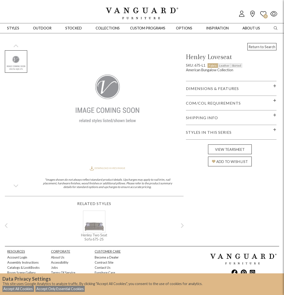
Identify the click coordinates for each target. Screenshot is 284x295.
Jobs (54, 267)
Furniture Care (105, 273)
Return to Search (262, 47)
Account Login (17, 257)
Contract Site (104, 262)
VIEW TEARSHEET (230, 149)
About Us (57, 257)
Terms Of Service (63, 273)
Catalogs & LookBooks (23, 267)
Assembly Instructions (23, 262)
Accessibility (59, 262)
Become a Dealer (107, 257)
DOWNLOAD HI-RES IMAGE (107, 168)
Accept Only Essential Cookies (60, 289)
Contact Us (102, 267)
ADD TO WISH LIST (230, 162)
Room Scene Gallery (21, 273)
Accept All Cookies (18, 289)
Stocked (73, 28)
